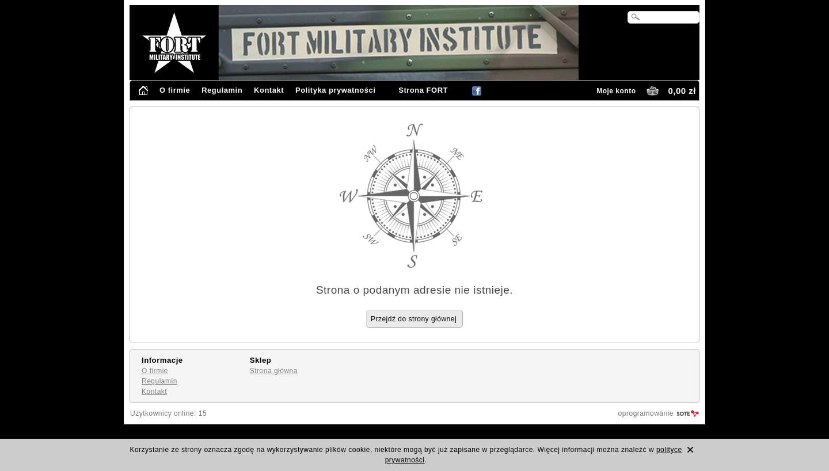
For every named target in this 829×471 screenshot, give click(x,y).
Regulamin (221, 90)
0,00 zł (682, 91)
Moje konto (616, 91)
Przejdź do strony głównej (414, 319)
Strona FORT (423, 90)
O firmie (174, 90)
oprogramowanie (646, 413)
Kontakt (269, 90)
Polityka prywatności (335, 90)
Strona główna (274, 371)
